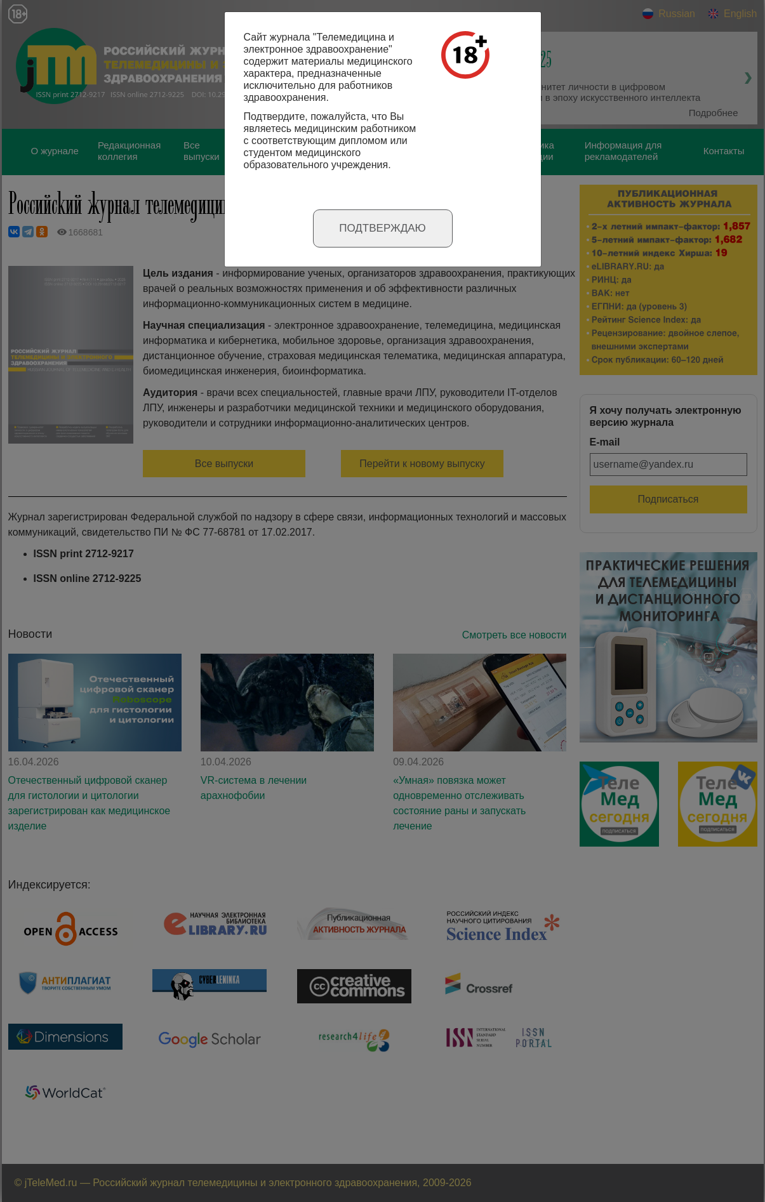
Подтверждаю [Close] (382, 228)
